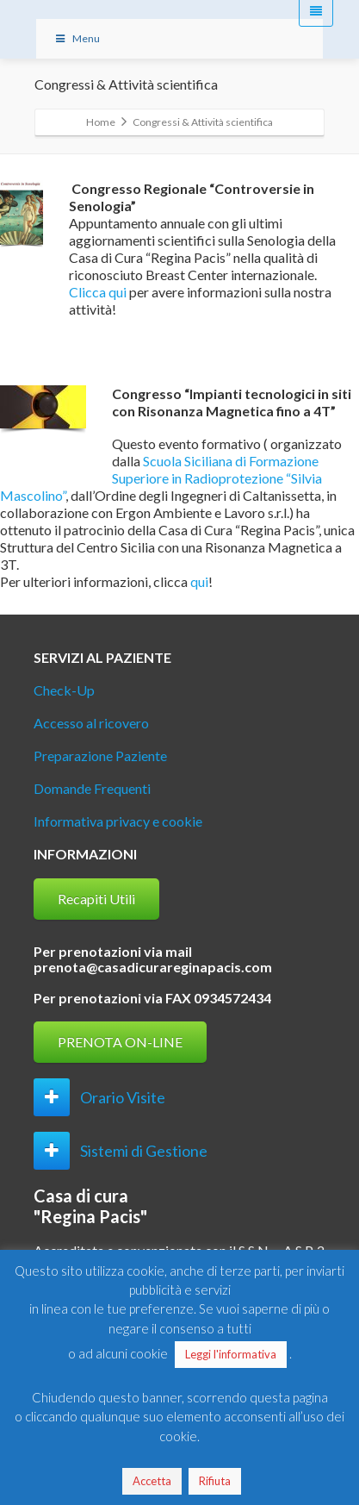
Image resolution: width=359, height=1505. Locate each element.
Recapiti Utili (96, 898)
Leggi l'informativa (230, 1354)
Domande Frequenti (92, 788)
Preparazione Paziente (100, 755)
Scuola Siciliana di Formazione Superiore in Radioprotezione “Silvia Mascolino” (161, 478)
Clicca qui (98, 292)
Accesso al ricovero (91, 723)
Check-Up (64, 690)
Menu (77, 38)
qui (199, 581)
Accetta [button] (152, 1481)
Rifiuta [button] (215, 1481)
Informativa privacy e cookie (118, 821)
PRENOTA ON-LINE (120, 1042)
